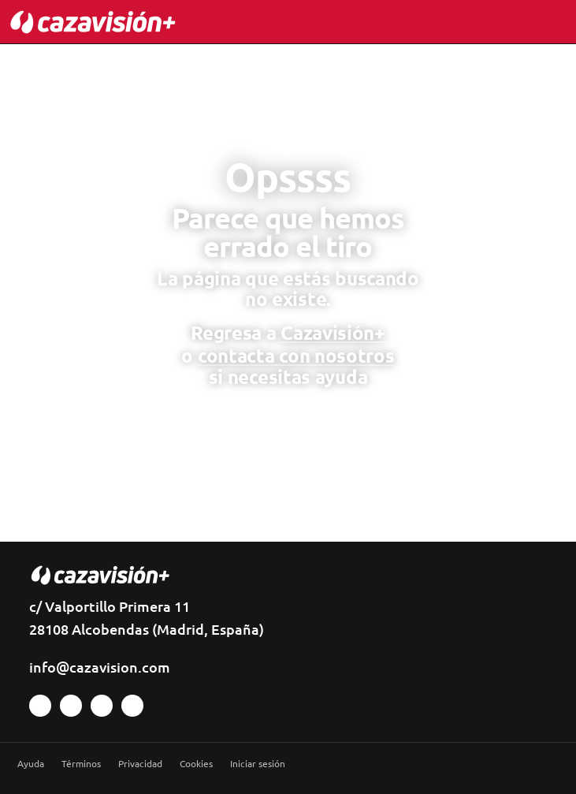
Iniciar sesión (257, 764)
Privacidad (140, 764)
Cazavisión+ (333, 332)
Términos (81, 764)
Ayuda (30, 764)
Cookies (196, 764)
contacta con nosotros (296, 355)
